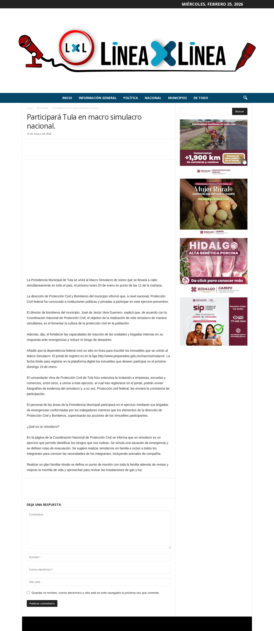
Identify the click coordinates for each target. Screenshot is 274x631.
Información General (98, 98)
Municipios (177, 98)
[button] (245, 98)
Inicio (67, 98)
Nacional (153, 98)
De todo (201, 98)
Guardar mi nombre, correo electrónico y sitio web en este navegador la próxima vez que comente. (96, 592)
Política (130, 98)
